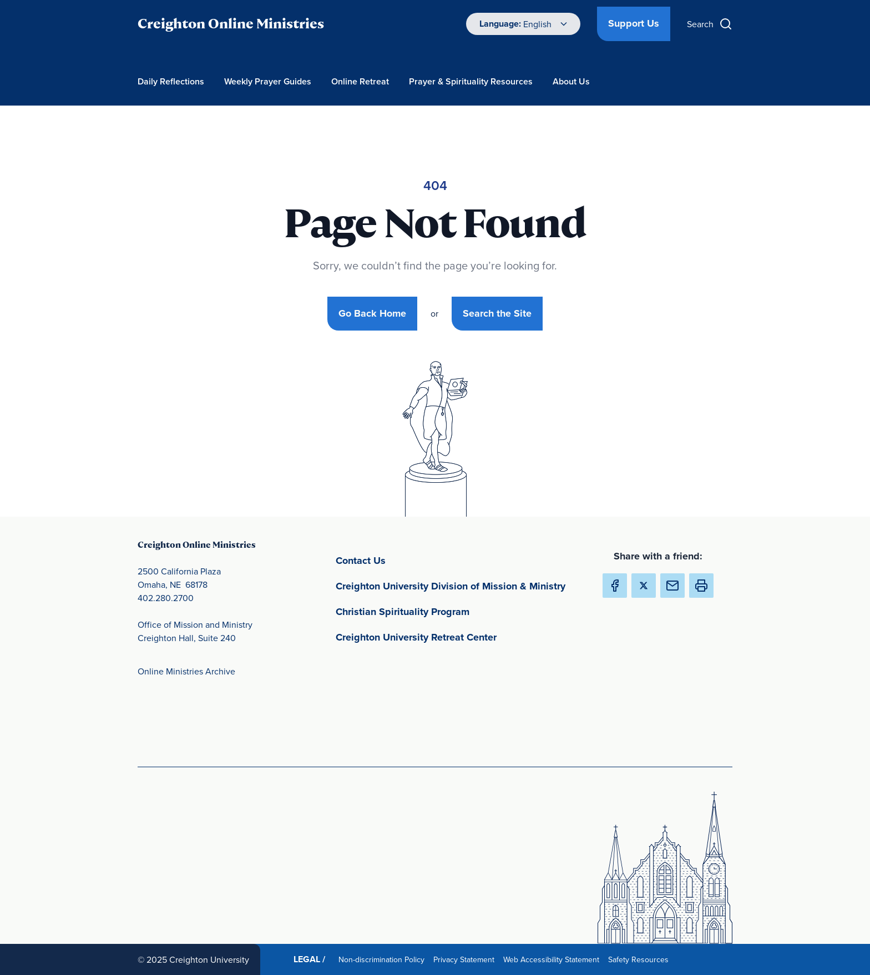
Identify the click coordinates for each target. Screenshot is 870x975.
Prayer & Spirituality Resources (471, 81)
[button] (701, 585)
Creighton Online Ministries (231, 23)
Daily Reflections (171, 81)
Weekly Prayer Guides (267, 81)
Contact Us (412, 560)
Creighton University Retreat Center (460, 636)
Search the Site (497, 313)
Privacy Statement (466, 959)
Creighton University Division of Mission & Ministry (460, 585)
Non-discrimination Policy (383, 959)
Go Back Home (372, 313)
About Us (571, 81)
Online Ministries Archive (186, 671)
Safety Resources (640, 959)
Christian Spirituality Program (454, 611)
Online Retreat (360, 81)
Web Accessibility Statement (553, 959)
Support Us (633, 23)
